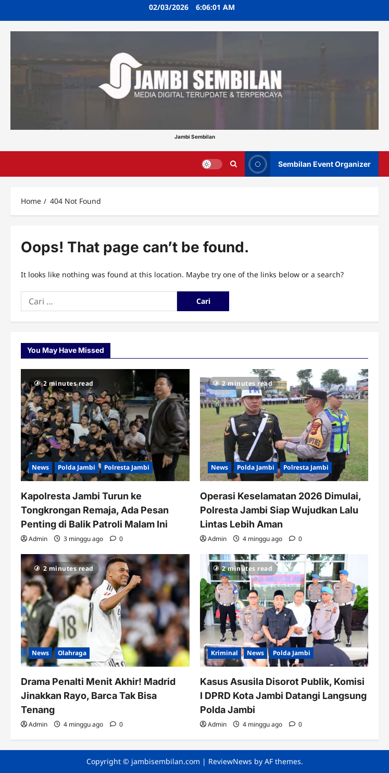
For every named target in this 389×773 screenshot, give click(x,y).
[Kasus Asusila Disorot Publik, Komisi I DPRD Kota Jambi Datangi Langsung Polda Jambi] (284, 610)
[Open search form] (233, 164)
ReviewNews (230, 761)
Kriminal (224, 652)
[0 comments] (116, 538)
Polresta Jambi (126, 467)
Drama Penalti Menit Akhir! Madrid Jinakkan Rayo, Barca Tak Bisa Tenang (98, 695)
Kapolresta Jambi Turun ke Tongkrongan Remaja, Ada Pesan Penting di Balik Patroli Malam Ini (95, 510)
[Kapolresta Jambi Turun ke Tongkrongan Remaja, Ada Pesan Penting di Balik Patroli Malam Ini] (105, 425)
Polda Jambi (76, 467)
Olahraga (72, 652)
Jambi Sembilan (194, 136)
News (40, 467)
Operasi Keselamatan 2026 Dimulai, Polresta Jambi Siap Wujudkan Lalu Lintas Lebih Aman (280, 510)
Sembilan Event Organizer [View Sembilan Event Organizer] (308, 164)
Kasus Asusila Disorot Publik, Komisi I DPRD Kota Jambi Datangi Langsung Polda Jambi (283, 695)
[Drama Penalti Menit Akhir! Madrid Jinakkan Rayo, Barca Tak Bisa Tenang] (105, 610)
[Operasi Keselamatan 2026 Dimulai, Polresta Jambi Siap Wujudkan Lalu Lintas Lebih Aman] (284, 425)
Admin (38, 538)
